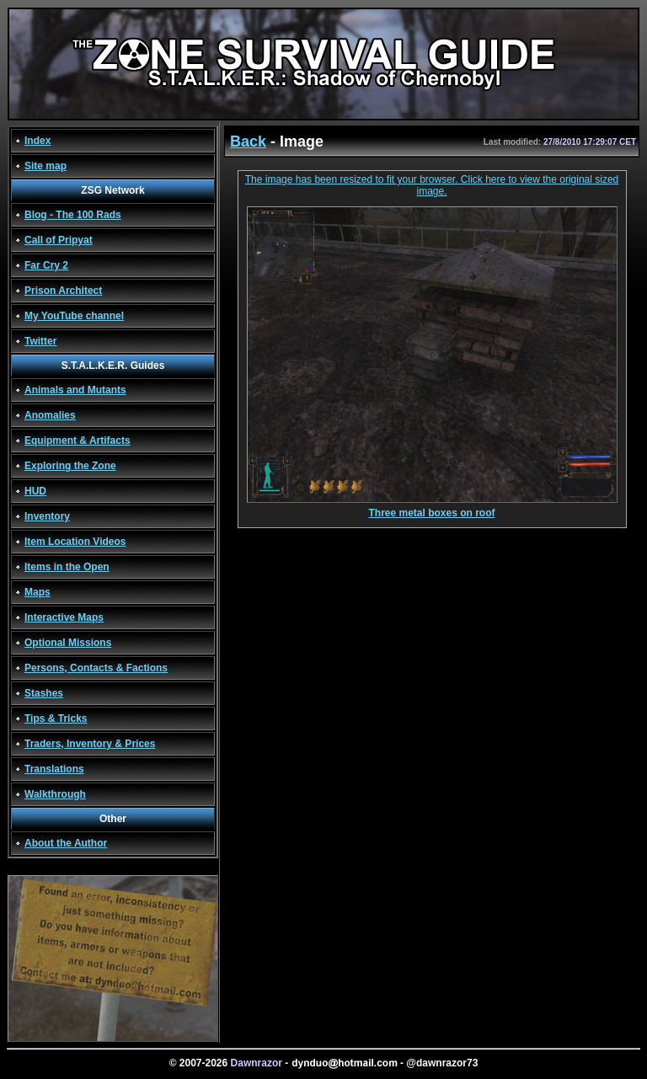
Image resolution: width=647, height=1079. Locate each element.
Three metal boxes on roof (432, 508)
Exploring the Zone (70, 466)
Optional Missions (67, 643)
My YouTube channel (74, 316)
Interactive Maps (64, 617)
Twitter (40, 341)
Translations (54, 769)
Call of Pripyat (58, 240)
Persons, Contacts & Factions (96, 668)
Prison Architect (63, 290)
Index (37, 141)
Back (248, 141)
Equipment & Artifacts (77, 440)
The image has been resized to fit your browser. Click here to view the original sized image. (432, 185)
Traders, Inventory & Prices (89, 744)
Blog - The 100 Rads (72, 215)
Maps (37, 592)
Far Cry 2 (46, 265)
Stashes (43, 693)
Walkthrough (55, 794)
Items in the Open (67, 567)
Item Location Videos (75, 542)
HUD (35, 491)
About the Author (65, 843)
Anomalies (50, 415)
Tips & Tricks (55, 718)
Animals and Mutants (75, 390)
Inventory (47, 516)
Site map (45, 166)
